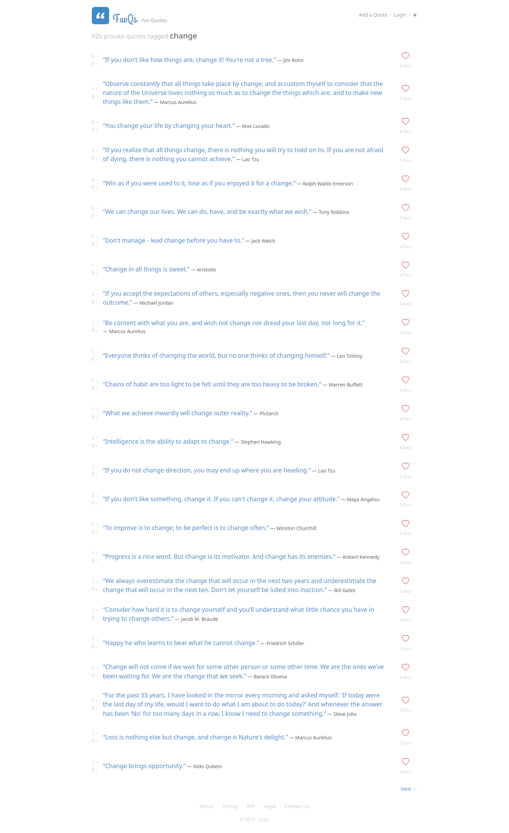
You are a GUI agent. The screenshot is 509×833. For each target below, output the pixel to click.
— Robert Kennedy (357, 557)
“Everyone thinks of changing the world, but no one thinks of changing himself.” (216, 355)
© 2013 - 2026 (254, 820)
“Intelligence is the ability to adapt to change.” (168, 441)
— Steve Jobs (341, 714)
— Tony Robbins (330, 212)
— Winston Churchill (292, 528)
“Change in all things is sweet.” (146, 269)
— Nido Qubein (204, 766)
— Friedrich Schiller (281, 643)
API (251, 806)
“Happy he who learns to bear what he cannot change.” (181, 643)
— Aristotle (203, 269)
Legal (270, 806)
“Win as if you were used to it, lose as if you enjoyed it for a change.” (199, 183)
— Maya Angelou (359, 499)
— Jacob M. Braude (196, 619)
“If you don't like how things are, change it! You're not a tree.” (189, 59)
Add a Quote (373, 14)
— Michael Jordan (152, 303)
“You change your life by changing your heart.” (169, 125)
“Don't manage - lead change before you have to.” (173, 240)
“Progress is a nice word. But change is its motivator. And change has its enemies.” (219, 556)
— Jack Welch (259, 240)
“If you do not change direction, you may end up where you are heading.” (206, 470)
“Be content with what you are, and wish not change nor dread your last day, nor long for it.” (234, 323)
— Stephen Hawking (257, 442)
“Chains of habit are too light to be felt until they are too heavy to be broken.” (212, 384)
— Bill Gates (341, 590)
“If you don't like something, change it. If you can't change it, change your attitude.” (221, 499)
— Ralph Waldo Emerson (324, 183)
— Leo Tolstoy (346, 356)
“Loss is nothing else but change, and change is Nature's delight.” (195, 737)
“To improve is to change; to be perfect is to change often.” (186, 527)
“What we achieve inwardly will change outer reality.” (177, 413)
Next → (409, 789)
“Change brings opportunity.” (144, 766)
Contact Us (297, 806)
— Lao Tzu (247, 159)
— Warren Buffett (341, 384)
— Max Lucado (252, 126)
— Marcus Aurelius (174, 102)
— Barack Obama (266, 676)
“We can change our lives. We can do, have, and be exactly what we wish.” (207, 211)
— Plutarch (265, 413)
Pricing (230, 806)
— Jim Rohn (290, 60)
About (206, 806)
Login (400, 14)
